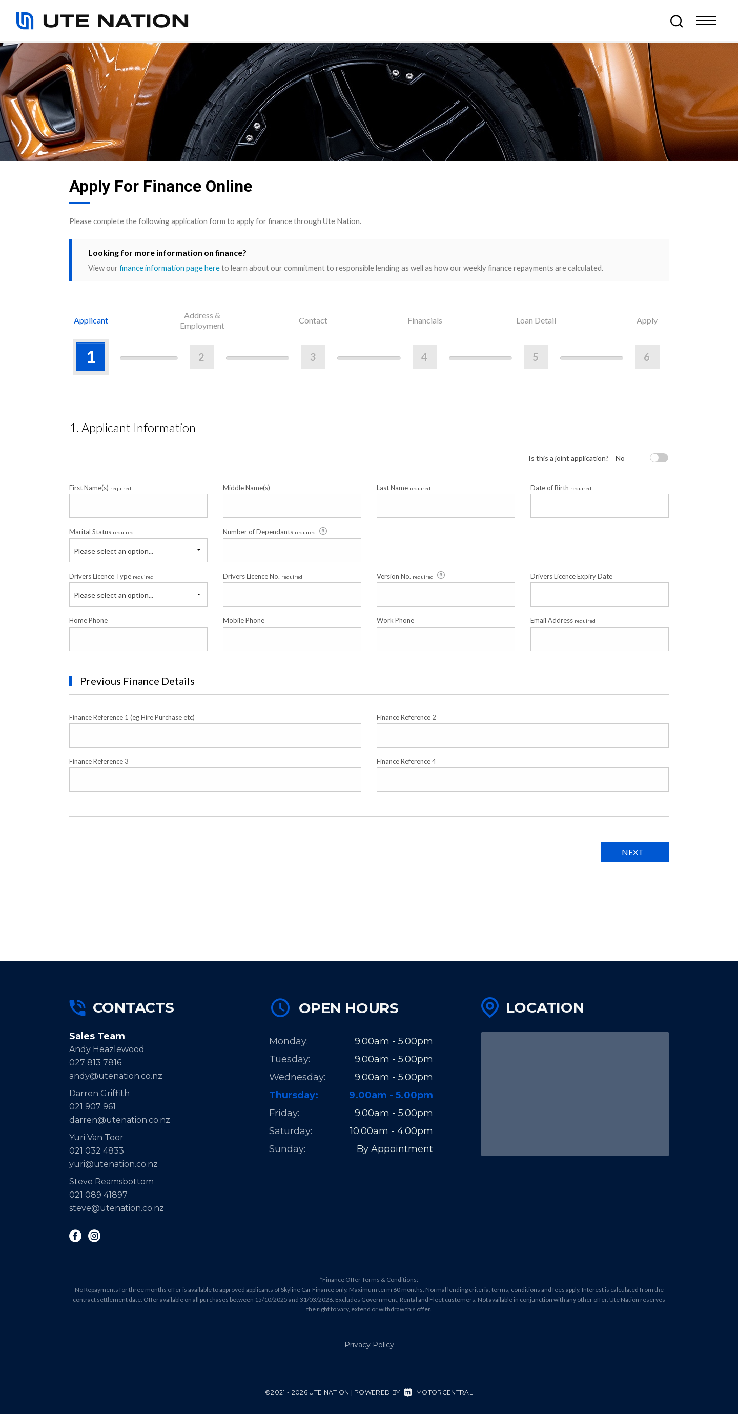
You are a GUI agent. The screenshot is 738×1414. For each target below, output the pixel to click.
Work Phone (395, 620)
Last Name (403, 487)
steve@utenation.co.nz (116, 1208)
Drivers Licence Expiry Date (571, 576)
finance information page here (169, 267)
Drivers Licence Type (111, 576)
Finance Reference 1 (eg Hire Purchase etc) (132, 717)
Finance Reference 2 (406, 717)
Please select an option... (113, 551)
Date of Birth (560, 487)
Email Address (563, 620)
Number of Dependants (276, 531)
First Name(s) (100, 487)
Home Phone (88, 620)
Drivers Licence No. (262, 576)
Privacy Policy (369, 1344)
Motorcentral (438, 1392)
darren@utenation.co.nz (119, 1120)
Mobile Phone (243, 620)
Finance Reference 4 (406, 761)
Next (633, 852)
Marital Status (101, 532)
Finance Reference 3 (99, 761)
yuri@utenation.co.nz (113, 1164)
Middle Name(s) (246, 487)
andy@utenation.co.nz (115, 1076)
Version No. (411, 575)
